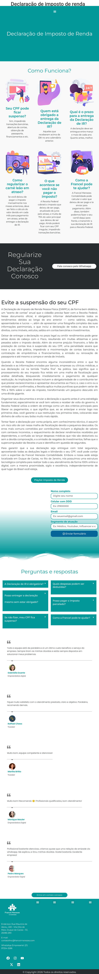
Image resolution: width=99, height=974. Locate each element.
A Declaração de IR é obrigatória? (24, 584)
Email (54, 511)
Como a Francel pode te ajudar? (71, 617)
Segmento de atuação (64, 522)
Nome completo (60, 491)
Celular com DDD (61, 501)
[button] (55, 11)
